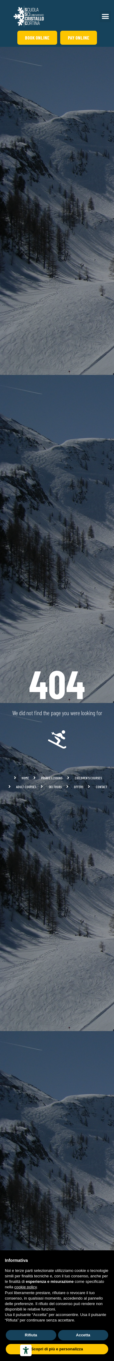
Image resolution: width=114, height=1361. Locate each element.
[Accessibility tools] (26, 1350)
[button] (105, 16)
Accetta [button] (83, 1335)
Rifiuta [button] (31, 1335)
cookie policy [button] (25, 1287)
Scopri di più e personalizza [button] (57, 1349)
